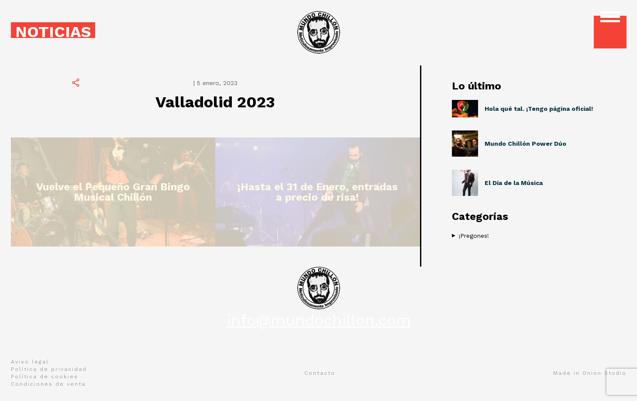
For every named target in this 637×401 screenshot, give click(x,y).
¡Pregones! (473, 235)
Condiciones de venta (48, 384)
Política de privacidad (49, 369)
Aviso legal (30, 362)
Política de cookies (44, 377)
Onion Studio (604, 373)
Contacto (319, 373)
